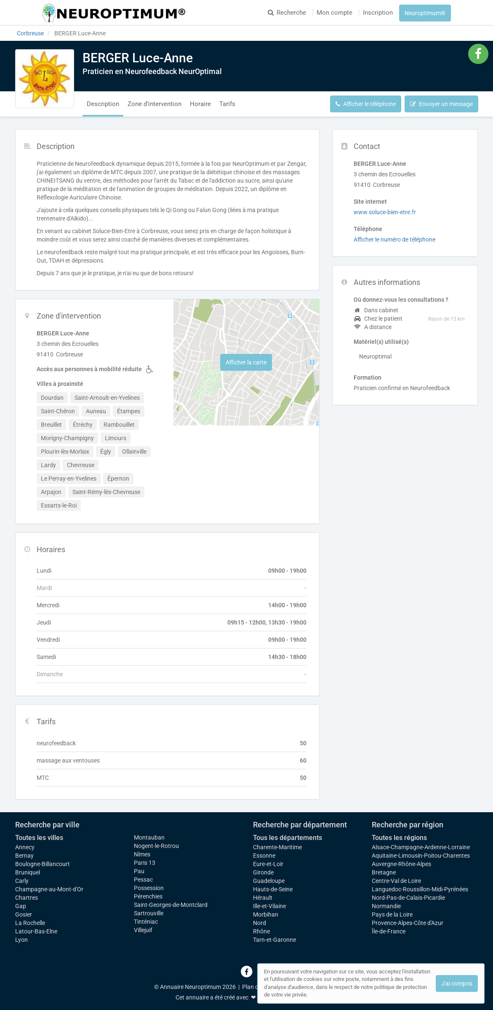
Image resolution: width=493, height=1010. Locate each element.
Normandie (386, 906)
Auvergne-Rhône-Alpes (401, 864)
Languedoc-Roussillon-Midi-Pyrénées (420, 889)
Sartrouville (148, 913)
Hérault (262, 897)
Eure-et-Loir (268, 864)
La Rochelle (30, 923)
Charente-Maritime (277, 847)
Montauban (149, 837)
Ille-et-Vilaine (269, 906)
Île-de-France (388, 931)
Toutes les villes (39, 838)
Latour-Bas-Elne (36, 931)
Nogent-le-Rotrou (156, 846)
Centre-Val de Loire (396, 880)
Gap (20, 906)
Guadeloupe (269, 880)
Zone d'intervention (154, 104)
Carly (22, 880)
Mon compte (334, 12)
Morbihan (265, 914)
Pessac (143, 879)
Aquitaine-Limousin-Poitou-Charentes (421, 855)
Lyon (21, 939)
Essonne (264, 855)
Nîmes (142, 854)
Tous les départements (287, 838)
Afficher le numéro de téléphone (394, 239)
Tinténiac (146, 921)
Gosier (23, 914)
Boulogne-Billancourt (42, 864)
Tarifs (227, 104)
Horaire (200, 104)
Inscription (378, 12)
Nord (259, 923)
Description (103, 104)
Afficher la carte (246, 362)
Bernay (24, 855)
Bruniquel (27, 872)
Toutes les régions (399, 838)
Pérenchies (148, 896)
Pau (139, 871)
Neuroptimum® (425, 13)
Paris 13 (144, 862)
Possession (149, 888)
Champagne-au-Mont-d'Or (49, 889)
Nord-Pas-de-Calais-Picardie (408, 897)
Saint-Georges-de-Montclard (171, 904)
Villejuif (143, 930)
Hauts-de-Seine (273, 889)
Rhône (261, 931)
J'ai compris (456, 983)
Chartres (26, 897)
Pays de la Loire (392, 914)
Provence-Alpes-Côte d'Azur (407, 923)
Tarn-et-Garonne (274, 939)
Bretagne (384, 872)
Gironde (263, 872)
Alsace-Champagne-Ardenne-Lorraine (421, 847)
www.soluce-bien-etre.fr (385, 212)
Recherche (287, 12)
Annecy (25, 847)
